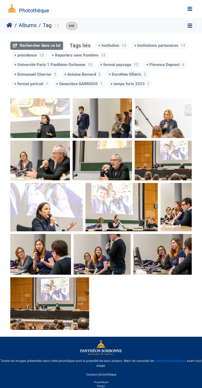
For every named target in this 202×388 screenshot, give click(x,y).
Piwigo (101, 386)
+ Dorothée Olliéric (127, 74)
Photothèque (34, 10)
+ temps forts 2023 (129, 83)
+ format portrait (31, 83)
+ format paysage (119, 64)
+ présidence (29, 55)
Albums (28, 25)
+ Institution (112, 45)
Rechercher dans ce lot (36, 45)
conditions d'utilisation (170, 361)
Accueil (9, 25)
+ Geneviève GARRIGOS (79, 83)
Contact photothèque (101, 374)
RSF (72, 26)
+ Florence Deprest (165, 64)
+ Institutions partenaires (159, 45)
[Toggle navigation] (190, 9)
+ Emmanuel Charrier (35, 74)
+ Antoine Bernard (82, 74)
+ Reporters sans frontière (78, 55)
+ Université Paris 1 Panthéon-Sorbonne (53, 64)
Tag (47, 25)
